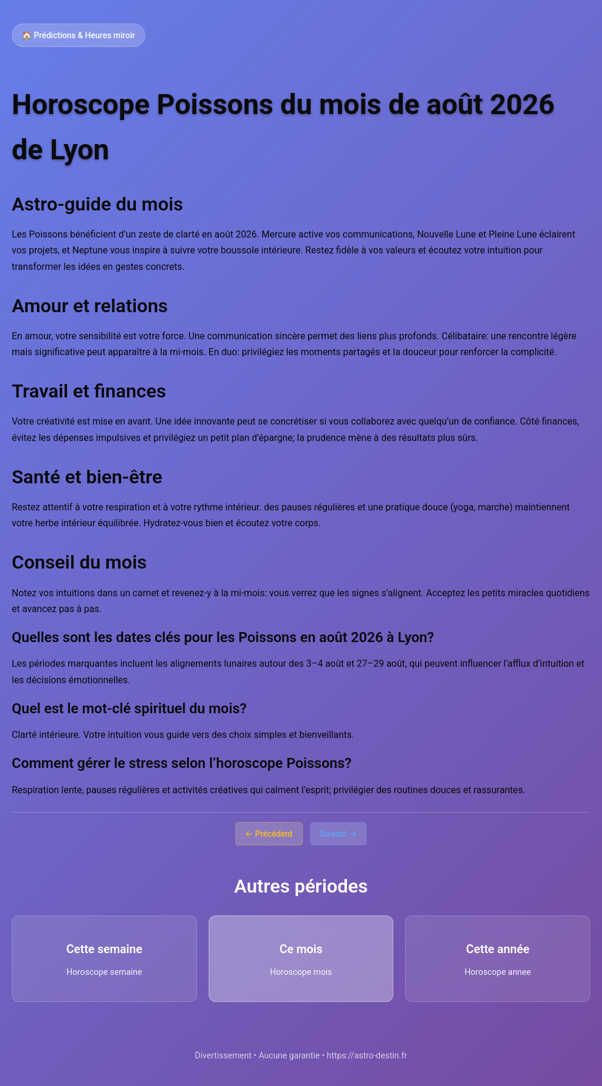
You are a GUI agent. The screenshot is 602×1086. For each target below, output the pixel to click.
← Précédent (269, 833)
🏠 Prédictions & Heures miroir (78, 35)
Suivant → (338, 833)
